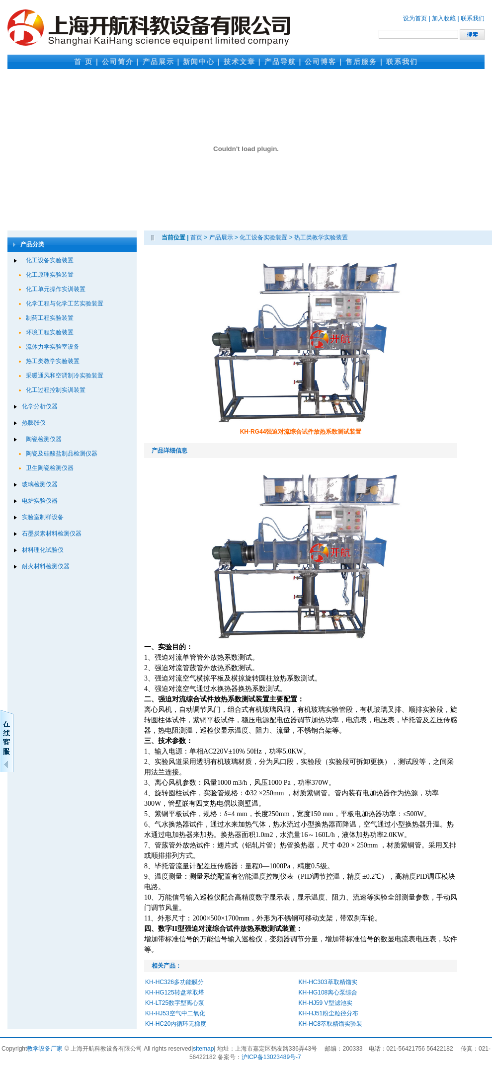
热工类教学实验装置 (53, 361)
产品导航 (280, 62)
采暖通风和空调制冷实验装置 (64, 375)
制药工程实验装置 (50, 317)
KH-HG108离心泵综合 (328, 992)
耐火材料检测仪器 (46, 566)
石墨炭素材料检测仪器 (52, 533)
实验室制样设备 (43, 517)
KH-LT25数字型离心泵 (174, 1002)
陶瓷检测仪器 (44, 439)
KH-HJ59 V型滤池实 (325, 1002)
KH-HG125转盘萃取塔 (174, 992)
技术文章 (239, 62)
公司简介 (118, 62)
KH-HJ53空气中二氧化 (175, 1013)
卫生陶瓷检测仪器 (50, 467)
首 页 (83, 62)
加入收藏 (444, 18)
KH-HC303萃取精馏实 (328, 982)
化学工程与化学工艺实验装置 (64, 303)
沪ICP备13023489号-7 (271, 1057)
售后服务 (361, 62)
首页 (196, 237)
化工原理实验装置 (50, 274)
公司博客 (320, 62)
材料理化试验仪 (43, 549)
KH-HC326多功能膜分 (174, 982)
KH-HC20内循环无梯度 (175, 1023)
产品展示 (158, 62)
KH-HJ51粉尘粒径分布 (329, 1013)
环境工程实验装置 (50, 332)
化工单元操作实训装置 (55, 289)
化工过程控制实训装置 (55, 389)
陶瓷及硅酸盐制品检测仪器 (61, 453)
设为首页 (415, 18)
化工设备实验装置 (50, 260)
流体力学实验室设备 (53, 346)
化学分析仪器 (40, 406)
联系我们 (473, 18)
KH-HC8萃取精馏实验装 (331, 1023)
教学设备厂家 (45, 1048)
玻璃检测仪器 (40, 484)
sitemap (203, 1048)
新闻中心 (199, 62)
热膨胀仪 (34, 422)
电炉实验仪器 (40, 500)
